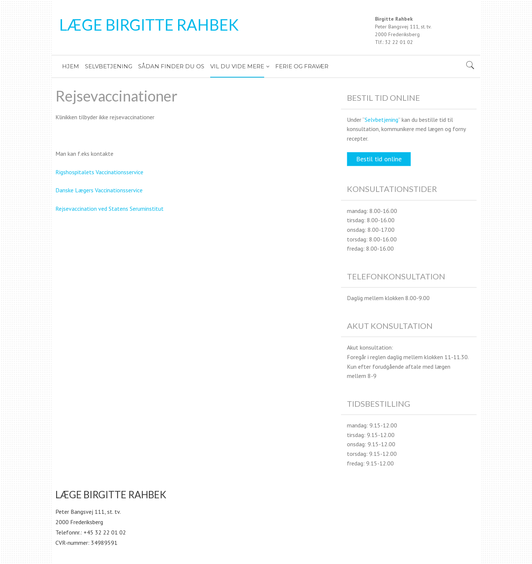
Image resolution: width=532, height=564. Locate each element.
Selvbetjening (381, 119)
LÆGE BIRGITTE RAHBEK (149, 25)
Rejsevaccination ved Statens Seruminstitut (109, 208)
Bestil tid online (379, 159)
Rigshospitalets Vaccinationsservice (99, 172)
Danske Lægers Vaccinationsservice (99, 190)
